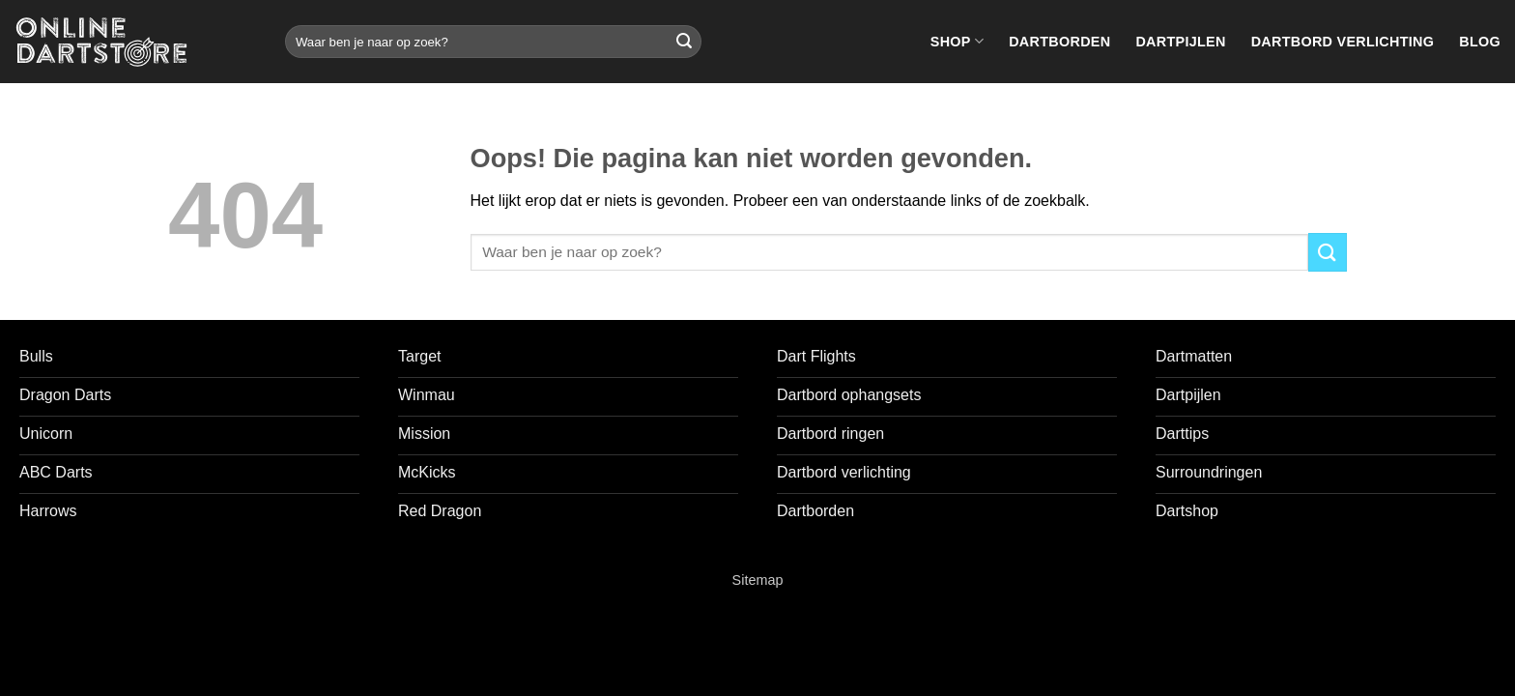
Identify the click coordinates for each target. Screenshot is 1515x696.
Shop (957, 41)
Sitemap (758, 580)
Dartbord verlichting (1343, 41)
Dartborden (1059, 41)
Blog (1480, 41)
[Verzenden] (684, 41)
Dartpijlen (1180, 41)
